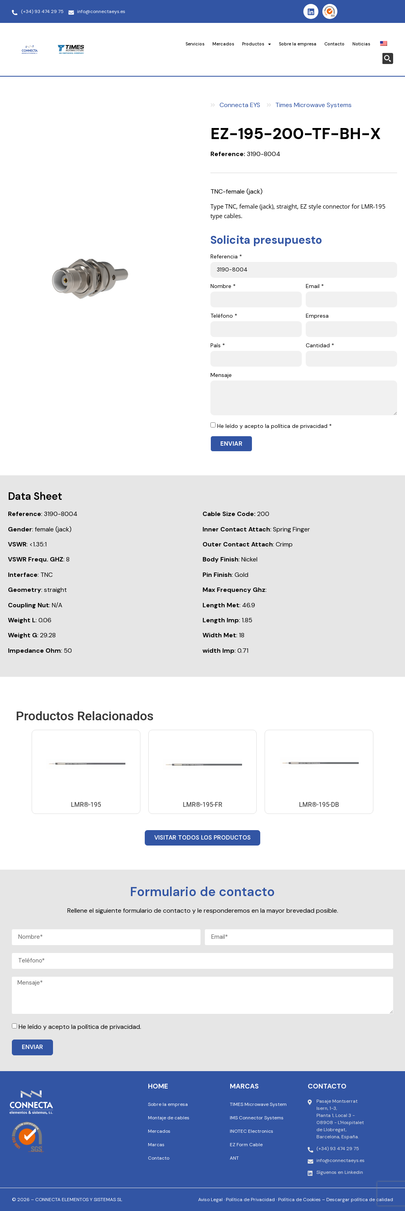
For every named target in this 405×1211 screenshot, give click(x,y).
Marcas (156, 1144)
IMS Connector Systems (257, 1118)
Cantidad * (320, 346)
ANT (234, 1158)
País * (217, 346)
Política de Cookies (299, 1199)
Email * (315, 286)
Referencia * (226, 257)
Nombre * (223, 286)
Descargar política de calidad (359, 1199)
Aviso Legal (210, 1199)
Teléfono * (223, 316)
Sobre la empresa (297, 44)
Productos (256, 44)
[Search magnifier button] (387, 58)
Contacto (334, 44)
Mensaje (221, 375)
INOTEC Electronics (251, 1131)
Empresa (317, 316)
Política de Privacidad (250, 1199)
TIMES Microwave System (258, 1104)
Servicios (194, 44)
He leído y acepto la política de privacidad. (80, 1027)
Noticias (361, 44)
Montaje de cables (168, 1118)
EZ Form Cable (246, 1144)
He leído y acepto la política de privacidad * (274, 425)
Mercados (223, 44)
